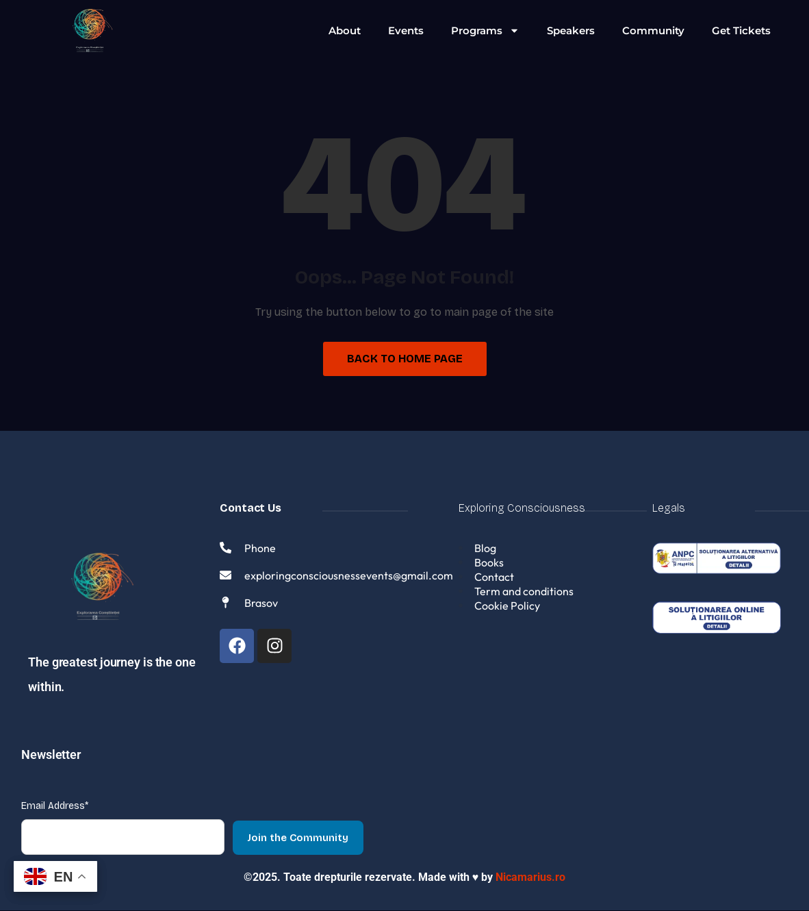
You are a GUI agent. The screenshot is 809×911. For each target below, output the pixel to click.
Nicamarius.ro (530, 877)
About (345, 30)
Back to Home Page (405, 358)
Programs (485, 30)
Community (653, 30)
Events (406, 30)
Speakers (571, 30)
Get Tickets (741, 30)
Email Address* (54, 806)
